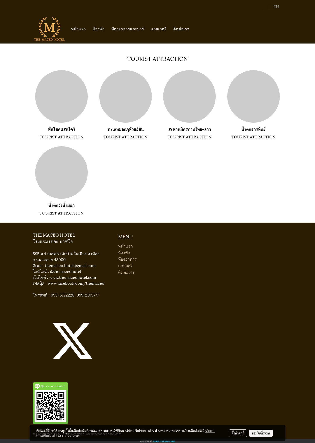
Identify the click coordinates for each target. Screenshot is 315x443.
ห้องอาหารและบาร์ (127, 28)
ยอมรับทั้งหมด (261, 433)
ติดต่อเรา (181, 28)
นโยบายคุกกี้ (72, 435)
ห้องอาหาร (127, 259)
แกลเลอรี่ (158, 28)
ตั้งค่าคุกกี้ (238, 433)
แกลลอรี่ (125, 265)
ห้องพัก (99, 28)
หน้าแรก (78, 28)
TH (273, 7)
